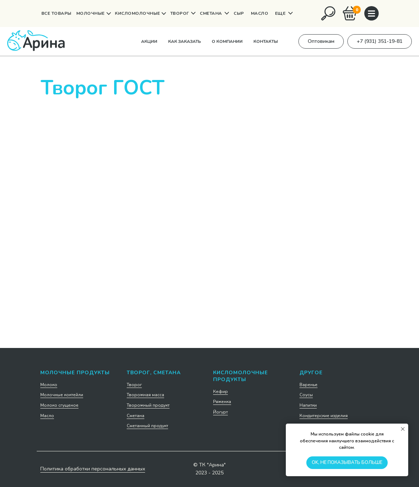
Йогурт (220, 412)
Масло (47, 416)
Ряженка (222, 402)
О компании (227, 41)
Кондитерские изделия (323, 416)
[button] (321, 41)
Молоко (48, 385)
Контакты (265, 41)
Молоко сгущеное (59, 405)
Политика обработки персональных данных (92, 468)
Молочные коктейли (61, 395)
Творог (134, 385)
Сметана (135, 416)
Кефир (220, 391)
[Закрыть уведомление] (402, 429)
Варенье (308, 385)
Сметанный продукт (147, 426)
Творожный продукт (148, 405)
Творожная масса (145, 395)
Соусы (306, 395)
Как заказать (184, 41)
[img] (328, 13)
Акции (149, 41)
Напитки (308, 405)
